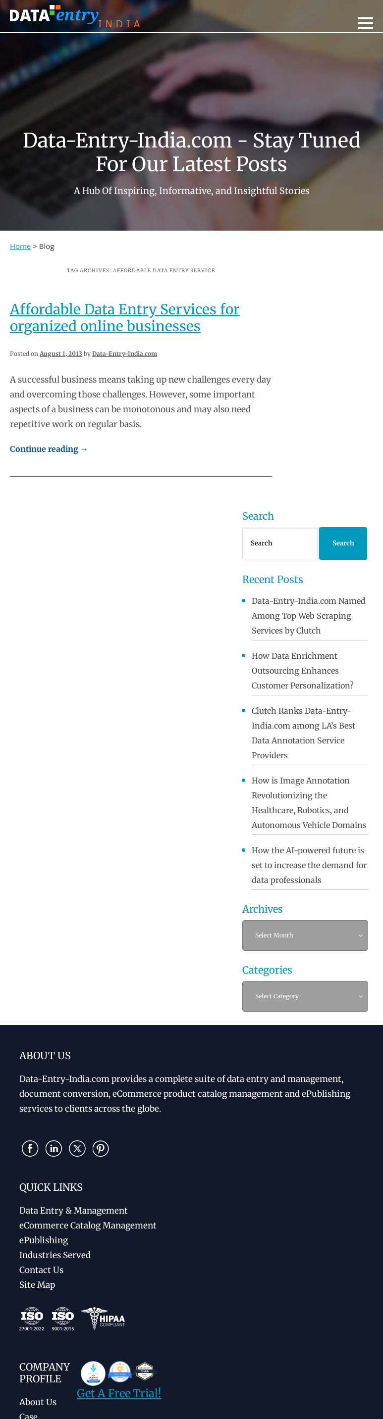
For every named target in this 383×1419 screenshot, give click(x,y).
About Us (37, 1402)
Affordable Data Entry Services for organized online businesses (125, 317)
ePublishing (43, 1240)
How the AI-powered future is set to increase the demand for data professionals (309, 865)
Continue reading (49, 449)
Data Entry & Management (73, 1210)
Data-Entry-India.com (124, 353)
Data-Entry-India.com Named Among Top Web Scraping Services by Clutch (309, 616)
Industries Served (55, 1255)
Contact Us (41, 1270)
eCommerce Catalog (88, 1225)
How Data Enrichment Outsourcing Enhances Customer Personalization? (303, 670)
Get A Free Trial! (119, 1393)
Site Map (37, 1284)
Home (20, 246)
